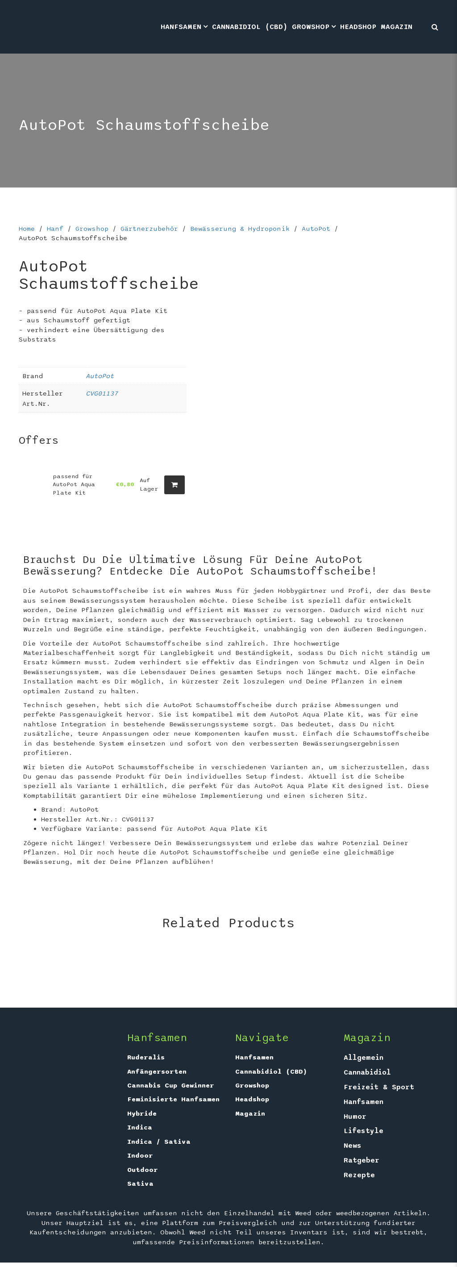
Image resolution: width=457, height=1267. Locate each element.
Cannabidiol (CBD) (249, 26)
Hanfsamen (181, 26)
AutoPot (316, 229)
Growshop (310, 26)
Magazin (396, 26)
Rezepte (359, 1175)
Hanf (55, 229)
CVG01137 (102, 393)
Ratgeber (361, 1160)
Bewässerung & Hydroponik (240, 229)
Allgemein (363, 1057)
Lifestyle (363, 1130)
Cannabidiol (367, 1072)
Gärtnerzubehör (149, 229)
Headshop (358, 26)
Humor (355, 1116)
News (352, 1145)
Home (27, 229)
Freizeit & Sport (379, 1087)
